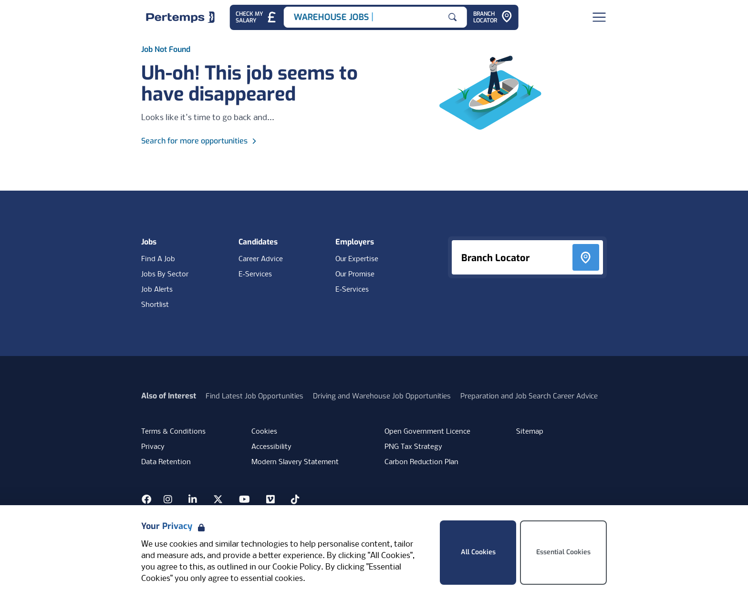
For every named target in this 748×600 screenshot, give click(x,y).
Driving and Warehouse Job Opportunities (382, 396)
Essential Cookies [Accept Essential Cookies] (563, 552)
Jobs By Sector (164, 274)
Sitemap (529, 432)
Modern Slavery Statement (295, 462)
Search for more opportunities (200, 141)
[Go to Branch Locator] (492, 17)
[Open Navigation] (599, 17)
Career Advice (261, 259)
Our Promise (354, 274)
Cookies (264, 432)
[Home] (180, 17)
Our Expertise (356, 259)
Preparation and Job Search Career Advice (529, 396)
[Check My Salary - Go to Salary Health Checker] (256, 17)
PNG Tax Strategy (413, 447)
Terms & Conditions (173, 432)
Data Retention (166, 462)
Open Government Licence (427, 432)
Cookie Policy (296, 567)
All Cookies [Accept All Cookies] (478, 552)
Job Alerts (157, 290)
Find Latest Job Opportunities (254, 396)
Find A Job (158, 259)
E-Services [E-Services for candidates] (255, 274)
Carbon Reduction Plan (421, 462)
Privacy (153, 447)
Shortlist (155, 305)
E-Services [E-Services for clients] (352, 290)
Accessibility (271, 447)
